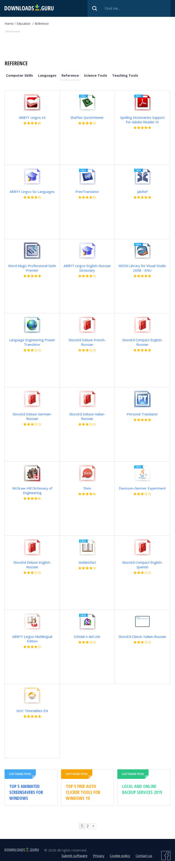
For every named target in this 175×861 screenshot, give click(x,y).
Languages (47, 75)
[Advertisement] (87, 44)
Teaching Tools (125, 75)
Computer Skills (19, 75)
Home (9, 23)
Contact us (144, 855)
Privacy (98, 855)
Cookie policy (120, 855)
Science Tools (95, 75)
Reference (42, 23)
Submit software (75, 855)
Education (23, 23)
